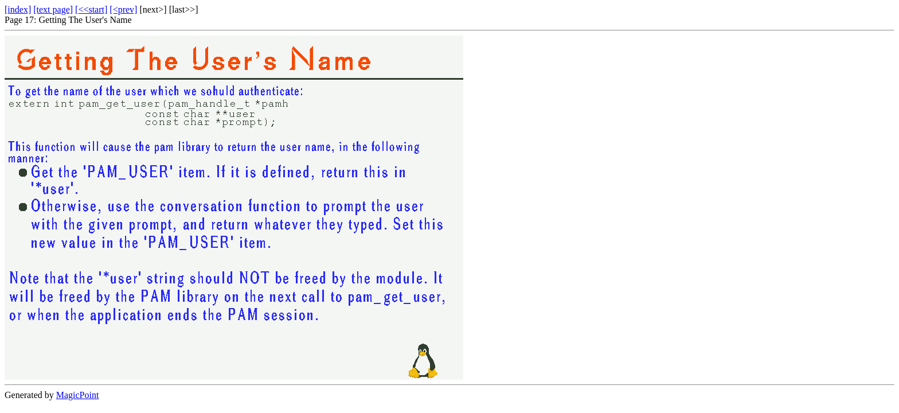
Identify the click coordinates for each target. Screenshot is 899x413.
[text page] (53, 9)
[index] (18, 9)
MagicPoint (77, 395)
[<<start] (91, 9)
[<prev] (123, 9)
